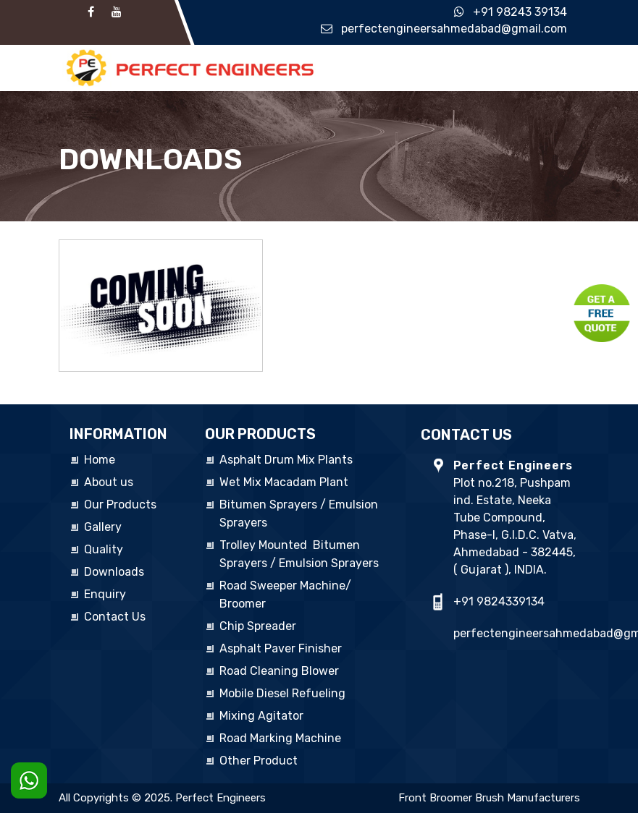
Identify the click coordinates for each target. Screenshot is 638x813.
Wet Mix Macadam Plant (283, 482)
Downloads (114, 572)
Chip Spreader (257, 626)
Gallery (103, 527)
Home (99, 460)
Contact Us (115, 616)
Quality (103, 549)
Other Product (258, 760)
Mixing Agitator (261, 716)
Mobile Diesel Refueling (282, 693)
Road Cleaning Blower (279, 671)
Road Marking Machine (280, 738)
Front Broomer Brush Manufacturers (489, 797)
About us (108, 482)
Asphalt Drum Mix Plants (286, 460)
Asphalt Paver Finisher (280, 648)
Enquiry (105, 594)
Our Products (120, 504)
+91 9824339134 (499, 601)
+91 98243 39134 (520, 12)
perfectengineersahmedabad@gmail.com (454, 28)
